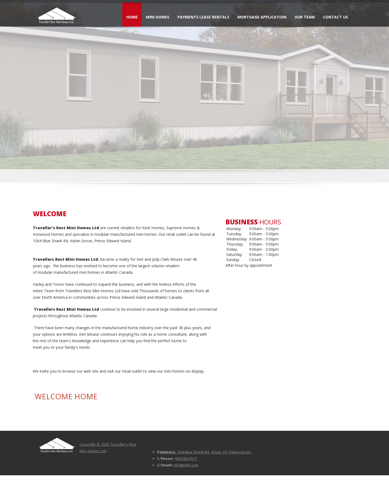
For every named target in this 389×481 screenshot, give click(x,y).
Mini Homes (157, 17)
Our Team (304, 17)
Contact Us (335, 17)
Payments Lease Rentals (203, 17)
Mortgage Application (261, 17)
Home (132, 17)
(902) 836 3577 (185, 458)
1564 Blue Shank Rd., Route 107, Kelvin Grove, (214, 451)
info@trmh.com (185, 465)
